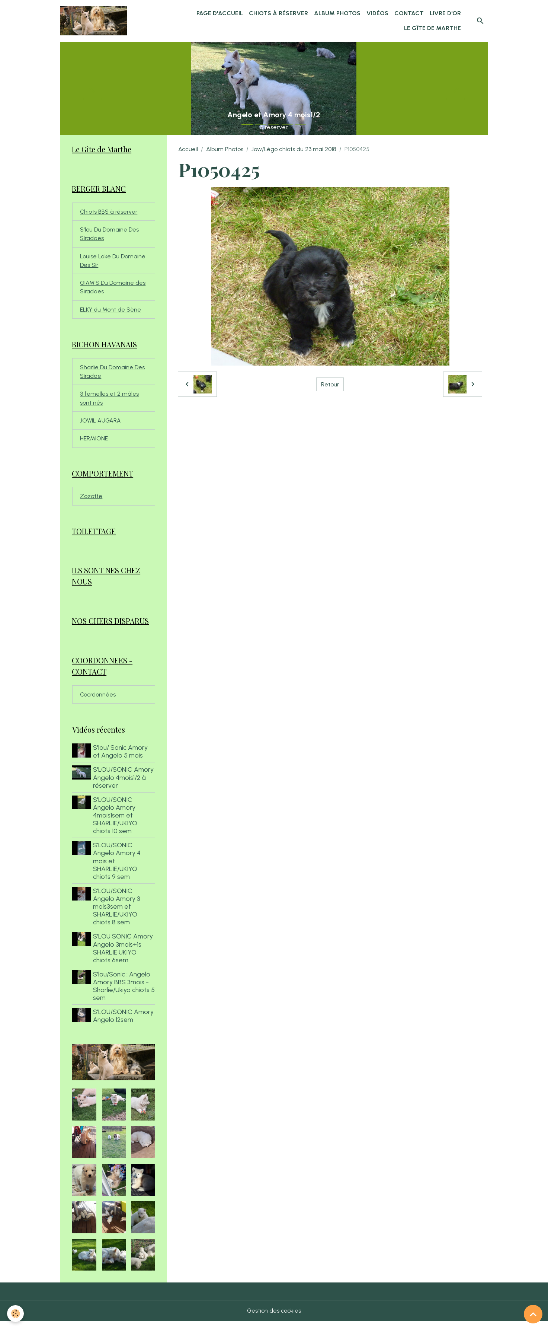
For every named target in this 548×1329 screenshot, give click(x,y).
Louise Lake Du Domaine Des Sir (112, 262)
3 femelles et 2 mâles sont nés (109, 402)
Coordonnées (98, 701)
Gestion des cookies (274, 1318)
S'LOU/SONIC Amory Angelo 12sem (124, 1023)
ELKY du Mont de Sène (110, 312)
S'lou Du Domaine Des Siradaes (109, 235)
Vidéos (377, 13)
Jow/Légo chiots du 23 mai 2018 (293, 149)
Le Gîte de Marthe (432, 28)
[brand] (95, 21)
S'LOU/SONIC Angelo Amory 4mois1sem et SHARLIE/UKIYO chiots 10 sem (116, 822)
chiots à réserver (278, 13)
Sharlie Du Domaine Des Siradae (112, 375)
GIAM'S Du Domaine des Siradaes (113, 289)
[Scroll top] (533, 1314)
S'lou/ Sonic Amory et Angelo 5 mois (121, 759)
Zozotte (91, 501)
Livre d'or (445, 13)
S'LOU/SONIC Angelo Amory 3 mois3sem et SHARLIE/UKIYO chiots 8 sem (117, 914)
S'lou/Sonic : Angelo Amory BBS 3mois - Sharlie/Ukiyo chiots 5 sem (122, 993)
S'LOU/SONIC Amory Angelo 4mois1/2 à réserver (124, 785)
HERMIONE (94, 443)
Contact (409, 13)
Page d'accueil (219, 13)
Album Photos (337, 13)
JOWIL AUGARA (101, 424)
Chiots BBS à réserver (109, 212)
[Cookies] (15, 1313)
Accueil (188, 149)
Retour (330, 384)
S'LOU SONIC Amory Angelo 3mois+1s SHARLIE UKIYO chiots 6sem (124, 955)
